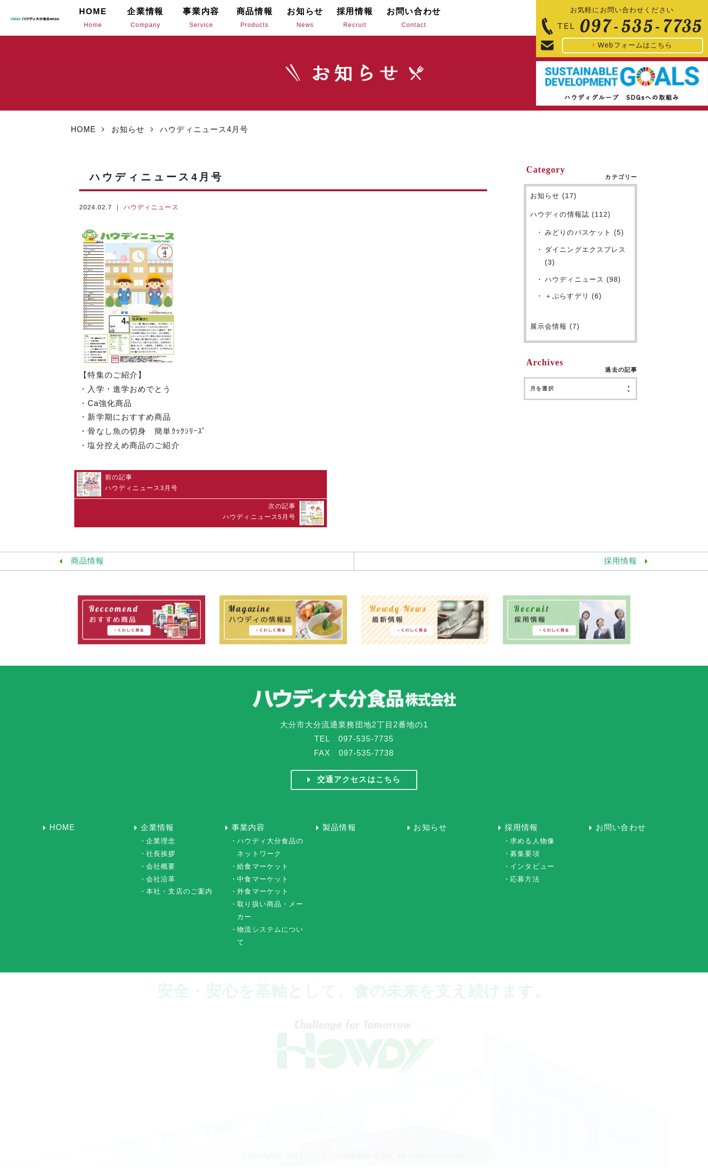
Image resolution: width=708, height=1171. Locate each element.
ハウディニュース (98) (583, 286)
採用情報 (620, 538)
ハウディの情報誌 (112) (570, 221)
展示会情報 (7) (555, 334)
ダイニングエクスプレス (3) (585, 262)
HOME (83, 136)
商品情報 (87, 538)
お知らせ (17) (553, 202)
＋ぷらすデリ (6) (573, 304)
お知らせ (128, 136)
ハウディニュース (151, 214)
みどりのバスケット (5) (584, 239)
